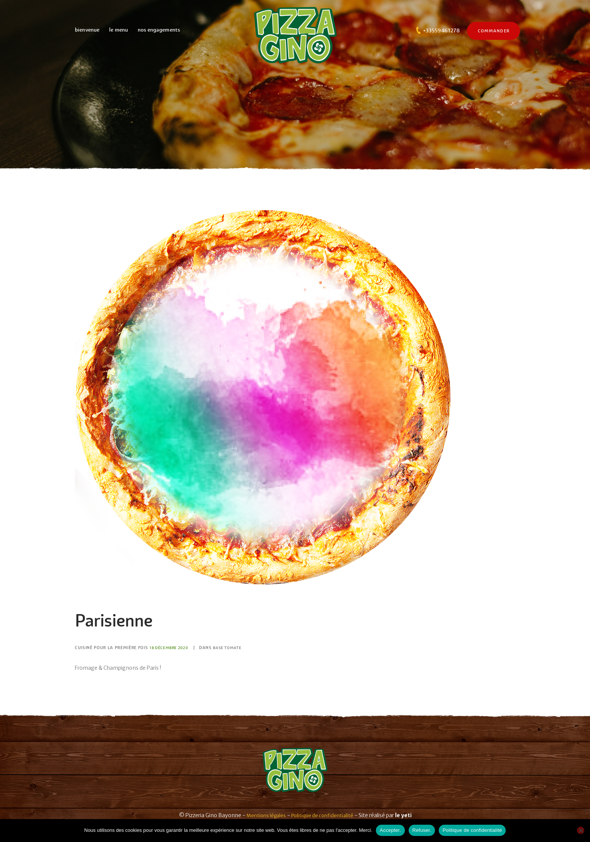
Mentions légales (264, 815)
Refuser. (421, 830)
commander (493, 30)
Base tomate (233, 647)
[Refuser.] (580, 830)
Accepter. (390, 830)
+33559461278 (441, 30)
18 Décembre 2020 (170, 647)
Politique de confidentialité (324, 815)
